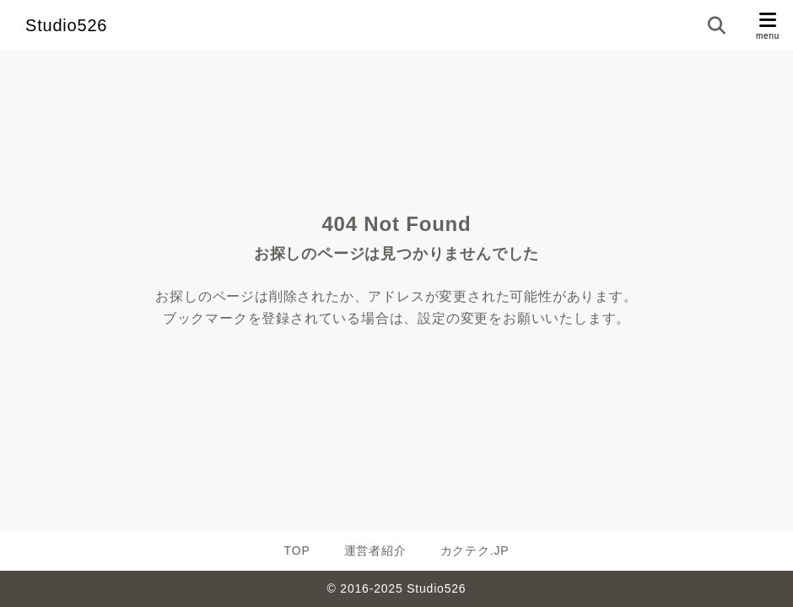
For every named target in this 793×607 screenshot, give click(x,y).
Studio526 (66, 25)
